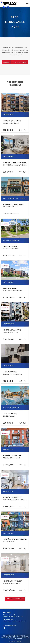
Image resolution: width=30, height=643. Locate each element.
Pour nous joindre (19, 62)
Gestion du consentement (15, 638)
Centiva (18, 641)
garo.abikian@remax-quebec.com (17, 621)
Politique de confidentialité (8, 637)
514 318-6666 (9, 619)
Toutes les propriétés (15, 598)
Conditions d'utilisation (22, 637)
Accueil (6, 62)
